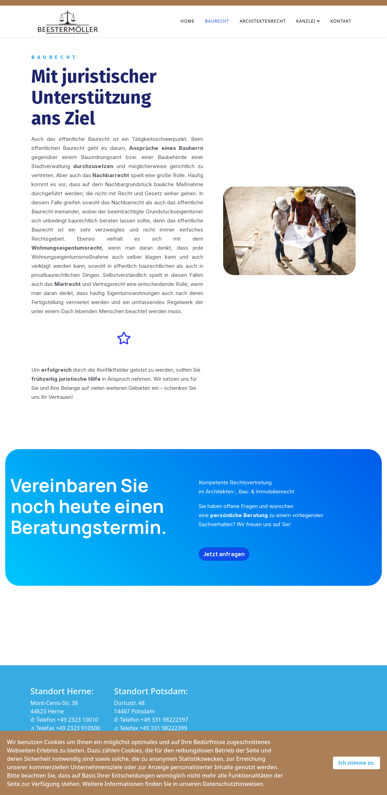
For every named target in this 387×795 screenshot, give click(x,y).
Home (188, 21)
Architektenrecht (263, 21)
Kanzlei (306, 21)
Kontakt (341, 21)
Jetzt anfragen (224, 554)
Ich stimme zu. (356, 762)
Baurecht (217, 21)
